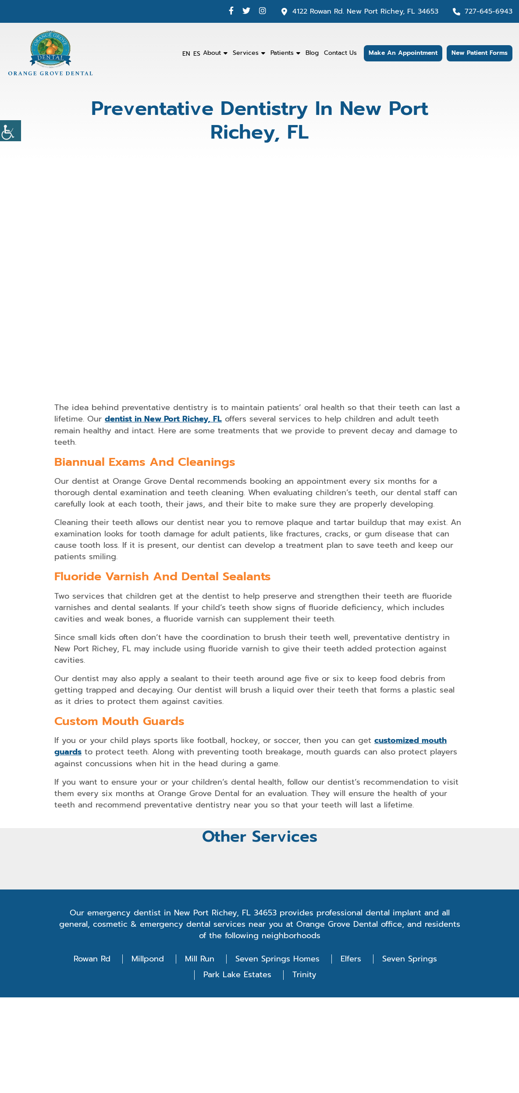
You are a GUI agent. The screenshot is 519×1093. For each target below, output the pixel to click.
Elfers (351, 958)
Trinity (304, 974)
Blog (312, 52)
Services (246, 52)
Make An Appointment (403, 53)
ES (196, 53)
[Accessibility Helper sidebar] (10, 130)
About (212, 52)
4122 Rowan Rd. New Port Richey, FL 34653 (365, 11)
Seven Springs (409, 958)
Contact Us (340, 52)
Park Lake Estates (237, 974)
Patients (282, 52)
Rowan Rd (92, 958)
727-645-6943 (488, 11)
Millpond (148, 958)
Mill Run (199, 958)
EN (186, 53)
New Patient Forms (479, 53)
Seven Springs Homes (277, 958)
